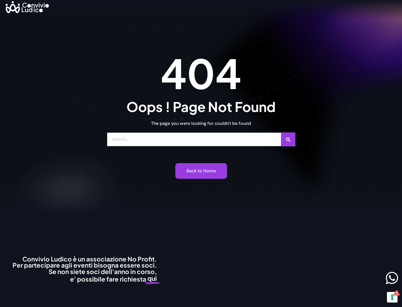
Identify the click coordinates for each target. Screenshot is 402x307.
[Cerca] (288, 139)
